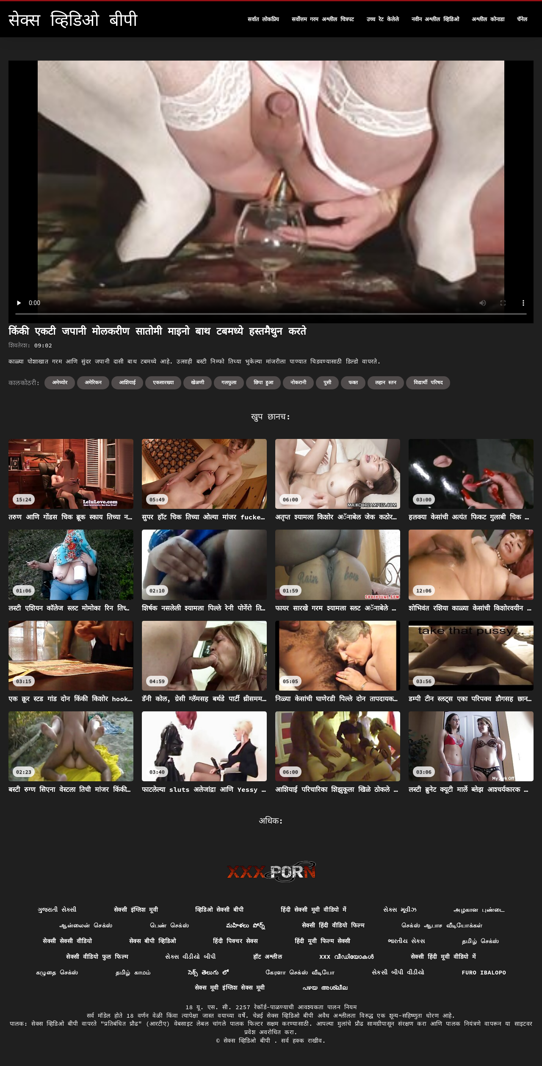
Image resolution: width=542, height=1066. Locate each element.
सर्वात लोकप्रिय (263, 19)
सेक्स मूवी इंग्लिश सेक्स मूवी (230, 987)
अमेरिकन (93, 382)
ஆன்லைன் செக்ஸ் (85, 925)
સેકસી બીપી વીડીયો (398, 972)
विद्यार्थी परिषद (428, 382)
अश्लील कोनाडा (488, 19)
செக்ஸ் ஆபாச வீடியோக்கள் (442, 925)
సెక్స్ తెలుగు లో (208, 972)
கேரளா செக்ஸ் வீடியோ (300, 972)
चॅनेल (522, 19)
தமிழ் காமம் (133, 972)
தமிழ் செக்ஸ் (480, 941)
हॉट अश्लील (267, 957)
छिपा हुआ (263, 382)
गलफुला (228, 382)
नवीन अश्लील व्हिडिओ (435, 19)
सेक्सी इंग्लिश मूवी (136, 909)
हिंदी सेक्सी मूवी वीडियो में (313, 909)
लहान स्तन (385, 382)
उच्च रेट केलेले (383, 19)
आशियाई (127, 382)
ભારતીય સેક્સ (406, 941)
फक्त (353, 382)
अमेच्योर (59, 382)
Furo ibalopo (484, 972)
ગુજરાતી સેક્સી (57, 909)
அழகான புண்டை (479, 909)
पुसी (327, 382)
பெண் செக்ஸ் (169, 925)
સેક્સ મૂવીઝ (399, 909)
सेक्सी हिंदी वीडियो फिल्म (333, 925)
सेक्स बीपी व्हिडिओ (152, 941)
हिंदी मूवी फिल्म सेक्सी (323, 941)
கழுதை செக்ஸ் (57, 972)
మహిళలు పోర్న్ (245, 925)
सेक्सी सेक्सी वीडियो (67, 941)
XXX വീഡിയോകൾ (346, 957)
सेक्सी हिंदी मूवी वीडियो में (443, 957)
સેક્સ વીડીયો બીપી (190, 957)
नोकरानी (298, 382)
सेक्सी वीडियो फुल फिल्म (97, 957)
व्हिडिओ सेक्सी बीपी (219, 909)
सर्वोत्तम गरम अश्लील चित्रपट (323, 19)
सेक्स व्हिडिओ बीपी (249, 1040)
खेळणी (197, 382)
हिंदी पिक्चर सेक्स (235, 941)
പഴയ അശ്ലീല (324, 987)
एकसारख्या (163, 382)
